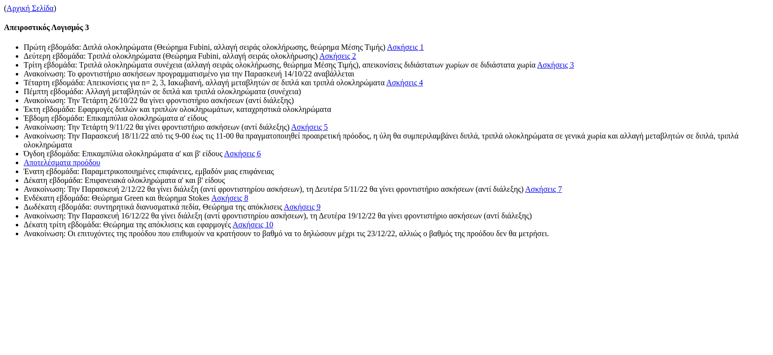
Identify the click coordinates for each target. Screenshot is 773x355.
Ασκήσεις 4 (404, 82)
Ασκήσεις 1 (405, 47)
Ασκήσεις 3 (555, 65)
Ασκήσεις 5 (309, 127)
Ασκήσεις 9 (302, 207)
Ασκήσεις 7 (543, 189)
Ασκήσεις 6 (242, 153)
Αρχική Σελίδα (29, 8)
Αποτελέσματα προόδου (62, 162)
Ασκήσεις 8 (229, 198)
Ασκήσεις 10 (253, 224)
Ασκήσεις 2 (337, 56)
